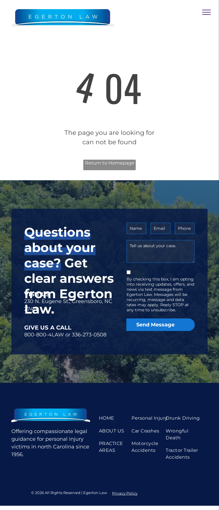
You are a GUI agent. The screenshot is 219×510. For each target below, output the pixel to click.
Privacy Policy (124, 493)
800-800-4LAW (44, 335)
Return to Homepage (109, 163)
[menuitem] (118, 418)
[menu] (206, 12)
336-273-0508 (89, 335)
